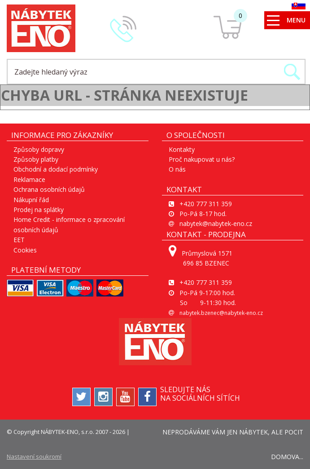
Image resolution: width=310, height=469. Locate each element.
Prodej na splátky (38, 209)
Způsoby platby (35, 159)
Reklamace (29, 179)
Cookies (25, 250)
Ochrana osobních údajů (49, 189)
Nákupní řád (31, 199)
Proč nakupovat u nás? (202, 159)
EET (19, 239)
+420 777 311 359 (205, 203)
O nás (177, 169)
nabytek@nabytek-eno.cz (215, 223)
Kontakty (182, 149)
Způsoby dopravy (38, 149)
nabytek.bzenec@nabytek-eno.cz (221, 313)
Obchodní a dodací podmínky (55, 169)
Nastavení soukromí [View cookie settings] (34, 456)
